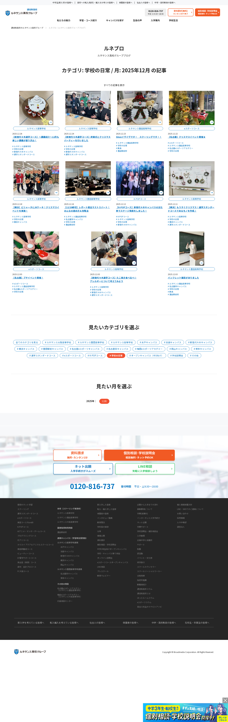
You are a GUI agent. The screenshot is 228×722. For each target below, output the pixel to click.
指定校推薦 (142, 618)
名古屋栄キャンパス (69, 598)
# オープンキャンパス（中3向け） (146, 355)
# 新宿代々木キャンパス (22, 151)
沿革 (99, 569)
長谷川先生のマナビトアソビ (149, 655)
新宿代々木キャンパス (69, 580)
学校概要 (98, 555)
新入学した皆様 (104, 533)
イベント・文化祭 (144, 596)
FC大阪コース (23, 608)
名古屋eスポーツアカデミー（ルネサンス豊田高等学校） (69, 613)
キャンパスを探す (115, 20)
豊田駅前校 (62, 556)
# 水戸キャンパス (148, 342)
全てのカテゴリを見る (27, 342)
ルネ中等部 (182, 550)
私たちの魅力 (63, 20)
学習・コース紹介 (88, 20)
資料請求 (101, 588)
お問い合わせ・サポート (106, 582)
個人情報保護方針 (184, 533)
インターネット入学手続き (148, 546)
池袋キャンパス (67, 575)
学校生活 (173, 20)
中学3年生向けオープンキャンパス (112, 597)
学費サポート (143, 555)
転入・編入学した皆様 (106, 537)
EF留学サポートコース (26, 594)
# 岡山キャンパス (178, 348)
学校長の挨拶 (103, 565)
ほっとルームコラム (145, 646)
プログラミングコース (26, 572)
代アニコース (23, 577)
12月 (104, 401)
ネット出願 (142, 550)
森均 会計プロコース (26, 603)
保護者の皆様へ (125, 2)
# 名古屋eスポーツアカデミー (180, 148)
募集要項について (144, 537)
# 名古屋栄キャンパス (73, 219)
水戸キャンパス (67, 571)
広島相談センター (65, 625)
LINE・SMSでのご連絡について (190, 537)
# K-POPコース (122, 216)
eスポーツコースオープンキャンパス (112, 610)
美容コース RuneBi (25, 559)
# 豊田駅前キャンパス (52, 348)
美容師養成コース (24, 586)
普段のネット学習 (25, 541)
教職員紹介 (142, 622)
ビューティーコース (25, 590)
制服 (139, 587)
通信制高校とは (143, 641)
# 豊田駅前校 (121, 151)
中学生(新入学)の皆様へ (63, 2)
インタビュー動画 (104, 546)
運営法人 (181, 555)
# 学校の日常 (17, 149)
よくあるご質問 (115, 432)
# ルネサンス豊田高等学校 (127, 142)
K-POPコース (23, 563)
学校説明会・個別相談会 (147, 559)
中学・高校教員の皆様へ (165, 2)
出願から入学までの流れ (147, 533)
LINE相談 (101, 615)
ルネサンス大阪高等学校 (67, 546)
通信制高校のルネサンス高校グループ (27, 27)
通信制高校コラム (144, 637)
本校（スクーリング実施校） (69, 533)
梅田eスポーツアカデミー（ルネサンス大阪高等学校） (69, 620)
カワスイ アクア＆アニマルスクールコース (35, 581)
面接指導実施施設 (65, 552)
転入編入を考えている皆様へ (64, 681)
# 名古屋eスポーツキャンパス (85, 348)
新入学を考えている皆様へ (31, 681)
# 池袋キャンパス (172, 342)
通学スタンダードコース (27, 550)
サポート (141, 583)
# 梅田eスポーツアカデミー (149, 348)
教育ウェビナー (104, 624)
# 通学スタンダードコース (23, 154)
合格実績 (141, 614)
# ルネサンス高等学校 (21, 146)
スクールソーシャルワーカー (149, 609)
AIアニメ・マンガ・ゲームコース (31, 568)
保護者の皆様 (103, 541)
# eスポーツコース (176, 142)
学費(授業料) (142, 541)
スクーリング (23, 546)
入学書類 (141, 564)
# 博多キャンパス (202, 348)
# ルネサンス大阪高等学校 (58, 342)
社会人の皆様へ (143, 2)
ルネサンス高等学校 (65, 537)
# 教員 (118, 148)
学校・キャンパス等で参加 (108, 601)
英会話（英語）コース (26, 599)
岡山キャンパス (67, 589)
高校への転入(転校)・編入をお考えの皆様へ (96, 2)
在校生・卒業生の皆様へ (197, 681)
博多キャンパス (67, 602)
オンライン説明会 (104, 606)
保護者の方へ (45, 432)
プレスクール (103, 619)
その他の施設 (63, 608)
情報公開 (101, 574)
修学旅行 (141, 600)
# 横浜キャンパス (19, 222)
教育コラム (139, 631)
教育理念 (101, 560)
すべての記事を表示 (114, 85)
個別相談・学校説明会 (106, 593)
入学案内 (155, 20)
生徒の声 (137, 20)
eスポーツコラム (144, 650)
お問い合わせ (182, 541)
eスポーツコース (24, 554)
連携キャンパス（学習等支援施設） (72, 562)
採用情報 (181, 546)
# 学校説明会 (176, 355)
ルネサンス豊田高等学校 (67, 541)
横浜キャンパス (67, 584)
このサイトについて (184, 527)
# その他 (194, 355)
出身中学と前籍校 (144, 568)
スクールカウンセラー (146, 605)
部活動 (140, 591)
